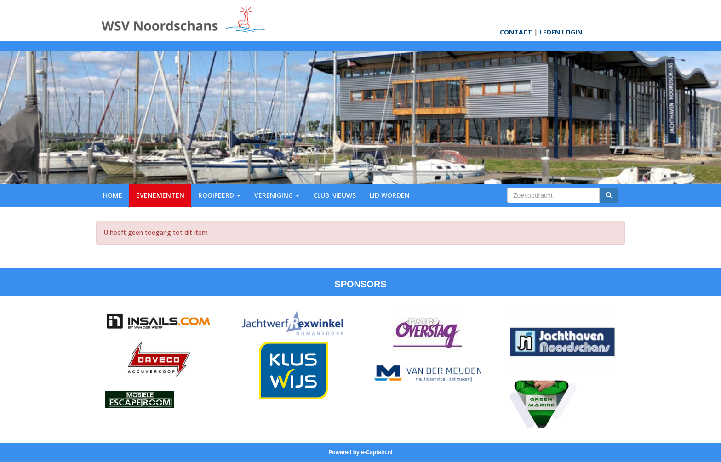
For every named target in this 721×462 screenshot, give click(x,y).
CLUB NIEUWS (334, 195)
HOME (112, 195)
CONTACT (516, 32)
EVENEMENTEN (160, 195)
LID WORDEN (390, 195)
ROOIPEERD (219, 195)
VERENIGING (276, 195)
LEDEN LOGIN (560, 32)
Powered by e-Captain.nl (360, 452)
